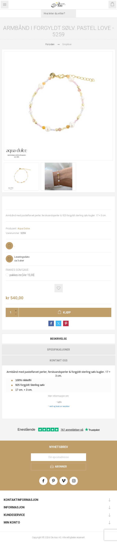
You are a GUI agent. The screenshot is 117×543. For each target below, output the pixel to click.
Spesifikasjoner (58, 349)
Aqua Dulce (23, 228)
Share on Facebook (51, 323)
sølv (59, 402)
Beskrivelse (58, 338)
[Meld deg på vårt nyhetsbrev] (58, 457)
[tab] (58, 339)
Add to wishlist (58, 288)
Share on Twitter (58, 323)
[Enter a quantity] (9, 312)
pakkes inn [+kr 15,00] (22, 275)
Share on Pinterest (66, 323)
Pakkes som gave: (17, 269)
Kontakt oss (59, 360)
